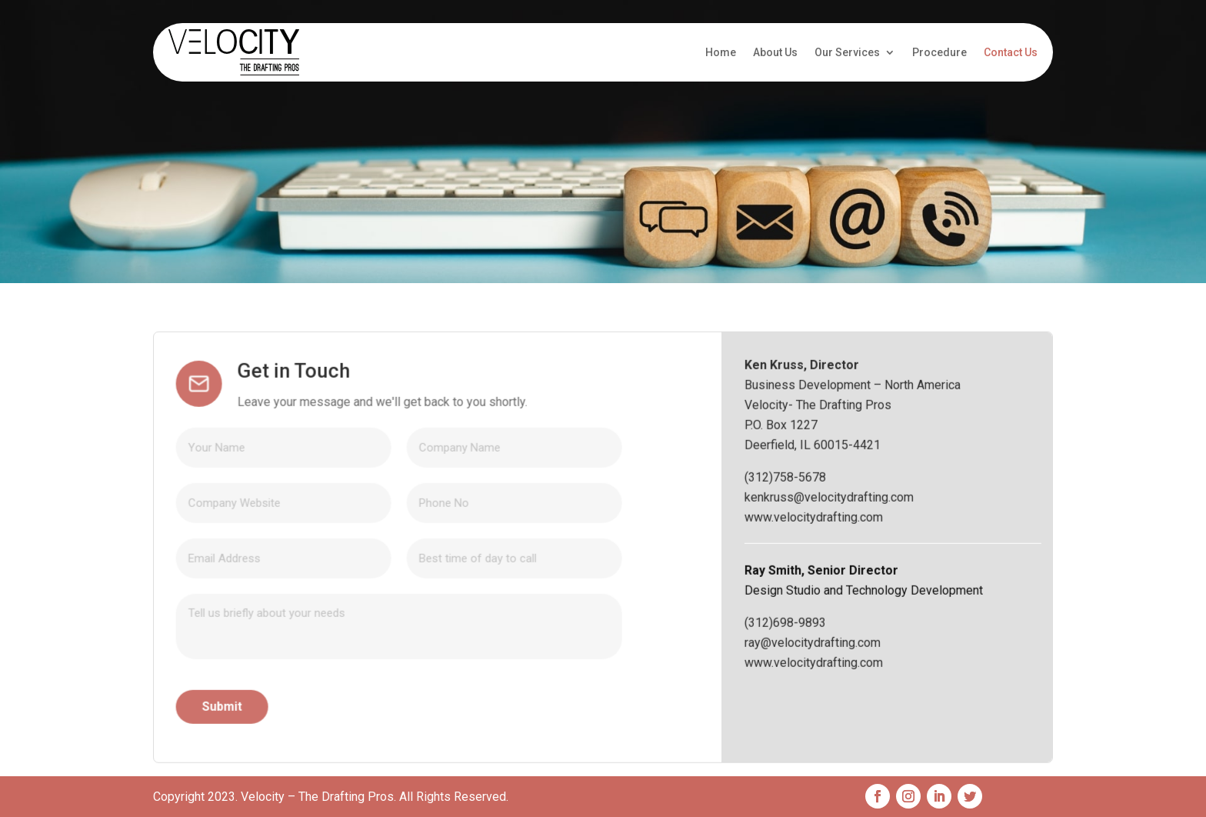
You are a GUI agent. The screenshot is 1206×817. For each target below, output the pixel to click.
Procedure (939, 52)
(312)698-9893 (837, 697)
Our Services (847, 52)
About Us (775, 52)
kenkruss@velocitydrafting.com (880, 572)
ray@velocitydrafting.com (864, 717)
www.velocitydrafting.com (865, 592)
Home (720, 52)
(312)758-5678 (837, 552)
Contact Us (1011, 52)
